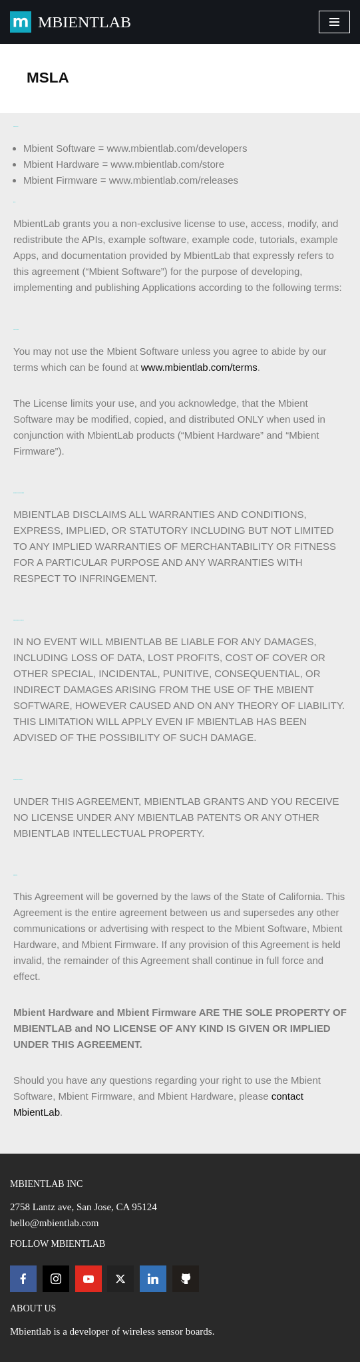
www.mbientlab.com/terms (199, 367)
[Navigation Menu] (334, 22)
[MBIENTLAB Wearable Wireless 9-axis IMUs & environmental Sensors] (70, 22)
